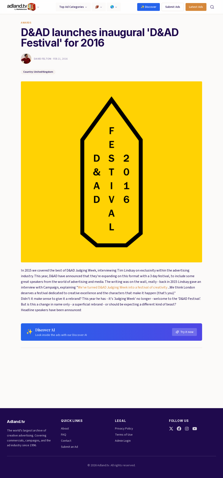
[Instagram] (187, 428)
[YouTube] (195, 428)
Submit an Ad (69, 447)
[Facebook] (179, 428)
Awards (26, 23)
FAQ (63, 435)
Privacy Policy (124, 428)
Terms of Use (124, 435)
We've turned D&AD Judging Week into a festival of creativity (122, 287)
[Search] (212, 7)
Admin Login (123, 441)
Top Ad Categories (73, 7)
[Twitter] (171, 428)
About (65, 428)
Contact (66, 441)
